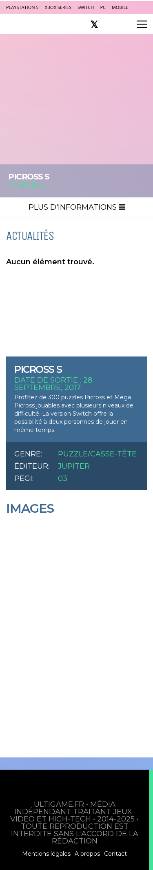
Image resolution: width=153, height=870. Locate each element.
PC (103, 7)
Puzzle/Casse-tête (97, 453)
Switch (86, 7)
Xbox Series (58, 7)
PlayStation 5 (22, 7)
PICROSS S (38, 369)
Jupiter (74, 466)
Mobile (120, 7)
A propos (87, 854)
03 (62, 478)
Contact (115, 854)
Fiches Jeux (26, 186)
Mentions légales (46, 854)
